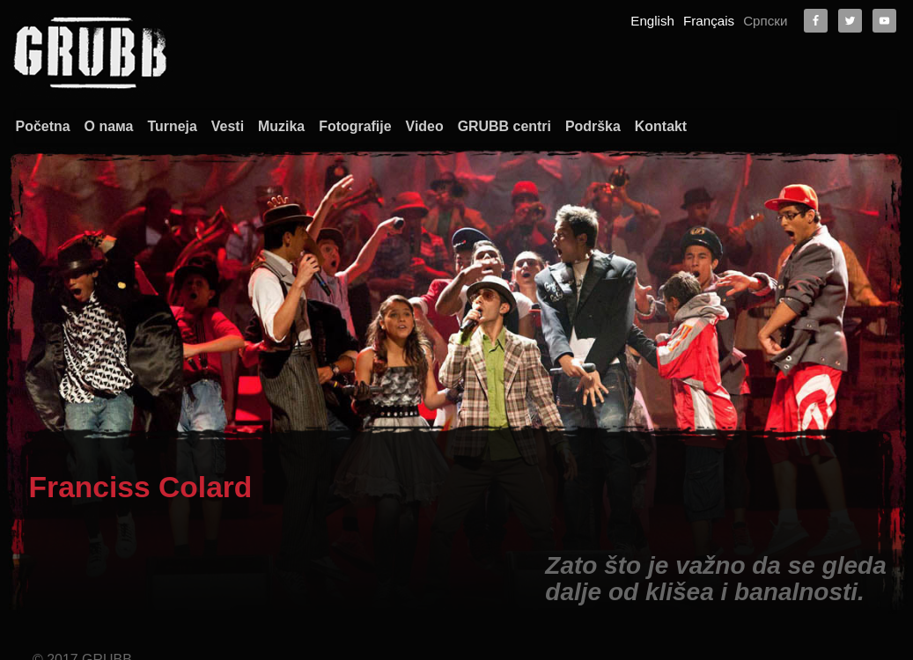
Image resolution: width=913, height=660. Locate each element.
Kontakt (660, 126)
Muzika (279, 126)
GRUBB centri (504, 126)
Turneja (170, 126)
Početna (40, 126)
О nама (106, 126)
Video (423, 126)
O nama (790, 592)
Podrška (592, 126)
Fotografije (354, 126)
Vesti (226, 126)
